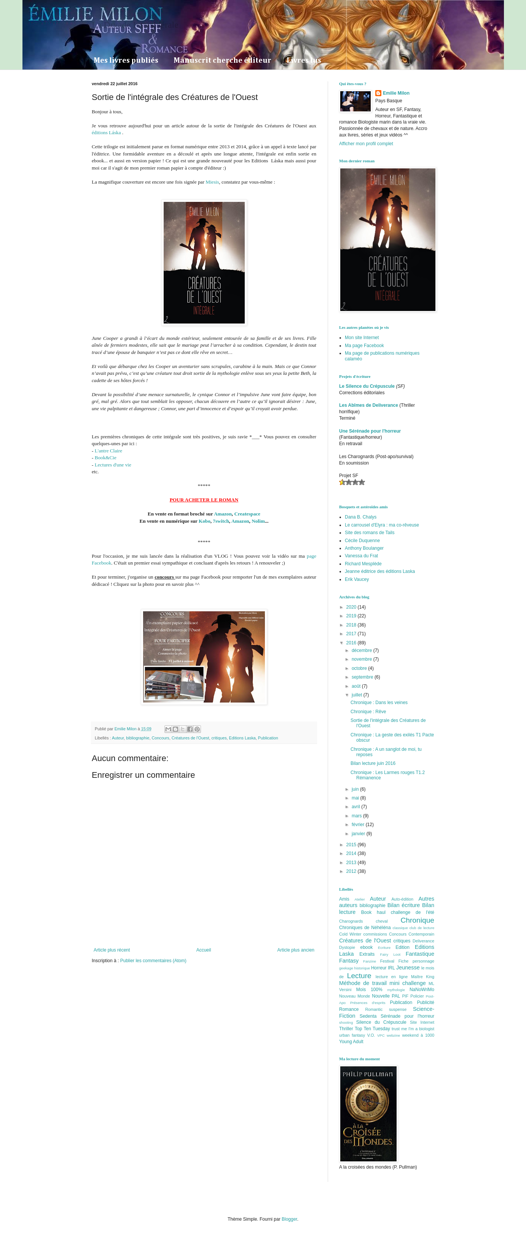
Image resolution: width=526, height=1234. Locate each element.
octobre (360, 668)
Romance (349, 1009)
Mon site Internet (362, 337)
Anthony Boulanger (364, 548)
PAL (396, 996)
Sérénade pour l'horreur (407, 1016)
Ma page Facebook (364, 345)
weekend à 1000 (418, 1035)
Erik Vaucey (357, 579)
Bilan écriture (403, 905)
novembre (362, 659)
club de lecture (422, 928)
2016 (352, 643)
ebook (366, 947)
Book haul (373, 912)
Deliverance (423, 941)
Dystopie (347, 947)
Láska (115, 132)
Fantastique (420, 954)
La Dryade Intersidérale (135, 25)
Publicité (425, 1002)
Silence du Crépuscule (381, 1022)
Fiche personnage (416, 961)
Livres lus (304, 60)
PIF (405, 996)
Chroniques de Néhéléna (365, 927)
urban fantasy (352, 1035)
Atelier (359, 899)
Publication (268, 738)
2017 (352, 633)
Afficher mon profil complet (366, 143)
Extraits (367, 954)
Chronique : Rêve (368, 711)
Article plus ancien (295, 950)
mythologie (396, 990)
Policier (417, 996)
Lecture (359, 976)
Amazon (223, 514)
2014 (352, 853)
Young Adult (351, 1041)
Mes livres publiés (126, 60)
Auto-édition (402, 899)
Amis (344, 899)
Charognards (351, 921)
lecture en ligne (392, 976)
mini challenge (407, 983)
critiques (218, 738)
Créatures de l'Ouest (190, 738)
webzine (393, 1035)
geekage (346, 968)
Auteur (118, 738)
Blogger (289, 1219)
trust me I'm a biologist (413, 1028)
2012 (352, 871)
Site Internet (422, 1022)
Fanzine (369, 961)
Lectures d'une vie (113, 465)
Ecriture (384, 947)
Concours (160, 738)
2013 (352, 862)
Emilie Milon (396, 93)
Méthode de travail (363, 983)
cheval (381, 921)
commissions (375, 934)
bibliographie (137, 738)
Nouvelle (381, 996)
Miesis (212, 182)
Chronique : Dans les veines (379, 702)
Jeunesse (408, 967)
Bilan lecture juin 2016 (373, 763)
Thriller (346, 1028)
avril (356, 806)
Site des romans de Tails (370, 532)
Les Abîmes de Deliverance (368, 405)
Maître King (422, 976)
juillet (357, 695)
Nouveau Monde (354, 996)
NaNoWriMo (422, 989)
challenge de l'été (412, 912)
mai (356, 798)
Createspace (247, 514)
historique (362, 968)
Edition (402, 947)
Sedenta (368, 1016)
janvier (359, 833)
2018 (352, 625)
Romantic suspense (386, 1009)
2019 (352, 616)
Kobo (204, 521)
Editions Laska (242, 738)
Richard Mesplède (363, 563)
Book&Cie (105, 457)
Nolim (258, 521)
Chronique (417, 920)
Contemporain (421, 934)
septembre (363, 677)
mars (357, 815)
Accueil (203, 950)
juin (356, 789)
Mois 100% (369, 989)
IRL (391, 968)
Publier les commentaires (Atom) (153, 960)
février (359, 824)
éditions (100, 132)
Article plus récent (112, 950)
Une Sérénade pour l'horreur (370, 431)
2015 (352, 844)
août (357, 686)
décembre (362, 650)
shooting (346, 1022)
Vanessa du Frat (361, 555)
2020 (352, 607)
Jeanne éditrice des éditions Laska (380, 571)
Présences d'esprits (368, 1003)
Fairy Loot (390, 954)
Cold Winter (350, 934)
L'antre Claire (108, 451)
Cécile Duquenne (362, 540)
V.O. (371, 1035)
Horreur (379, 968)
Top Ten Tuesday (372, 1028)
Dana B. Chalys (360, 517)
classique (400, 928)
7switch (221, 521)
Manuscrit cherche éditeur (222, 60)
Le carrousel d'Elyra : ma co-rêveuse (382, 525)
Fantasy (349, 961)
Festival (387, 961)
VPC (381, 1035)
